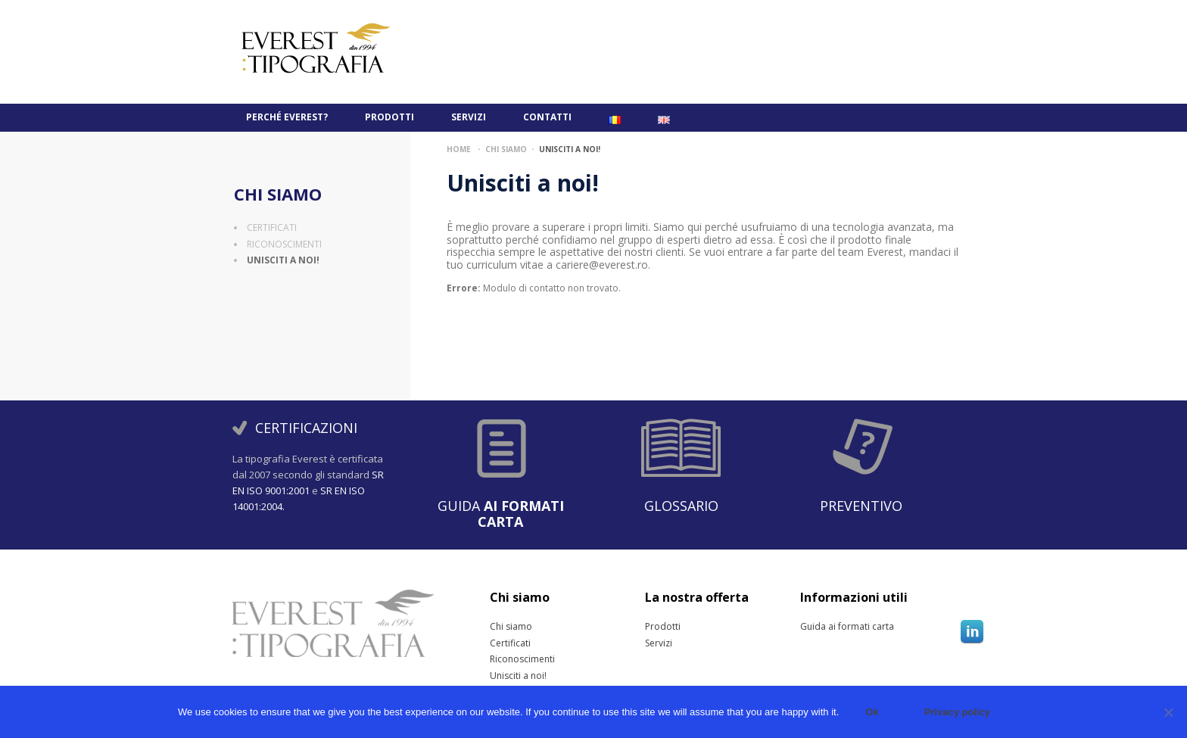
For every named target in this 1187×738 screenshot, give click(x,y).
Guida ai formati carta (818, 627)
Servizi (468, 117)
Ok (871, 712)
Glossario (681, 506)
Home (459, 149)
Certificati (272, 227)
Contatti (547, 117)
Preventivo (861, 506)
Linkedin (972, 631)
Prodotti (389, 117)
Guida (501, 514)
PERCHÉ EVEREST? (287, 117)
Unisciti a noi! (283, 260)
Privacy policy (957, 712)
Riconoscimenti (284, 244)
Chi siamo (278, 193)
